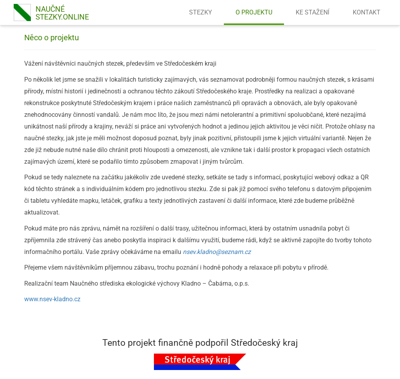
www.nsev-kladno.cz (52, 299)
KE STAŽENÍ (312, 12)
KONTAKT (366, 12)
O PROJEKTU (254, 12)
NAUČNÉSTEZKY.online (62, 13)
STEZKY (200, 12)
